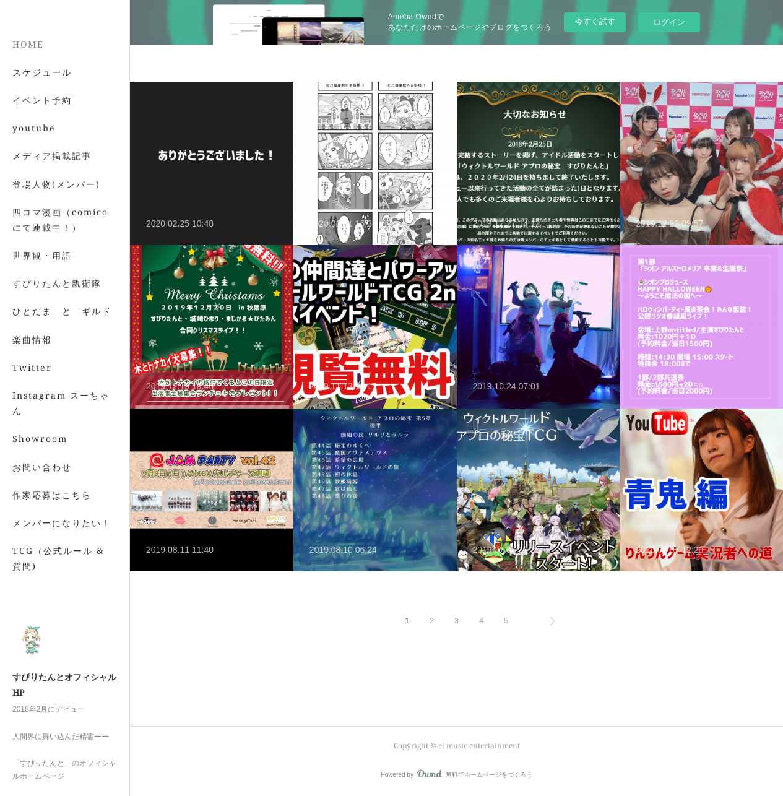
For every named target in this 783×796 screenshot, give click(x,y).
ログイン (669, 22)
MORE (27, 340)
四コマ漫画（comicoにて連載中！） (60, 276)
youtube (34, 185)
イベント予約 (42, 156)
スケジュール (42, 128)
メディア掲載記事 (52, 212)
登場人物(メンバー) (56, 240)
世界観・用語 (42, 312)
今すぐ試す (595, 21)
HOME (28, 100)
